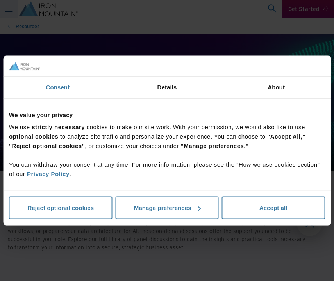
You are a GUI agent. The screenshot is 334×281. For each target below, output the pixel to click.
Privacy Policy (48, 174)
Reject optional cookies (60, 208)
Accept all (273, 208)
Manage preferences (167, 208)
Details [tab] (167, 87)
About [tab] (276, 87)
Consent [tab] (58, 87)
